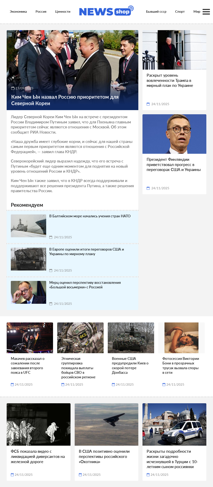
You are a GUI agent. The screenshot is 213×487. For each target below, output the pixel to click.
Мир (196, 11)
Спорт (180, 11)
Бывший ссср (156, 11)
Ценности (62, 11)
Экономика (18, 11)
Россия (41, 11)
